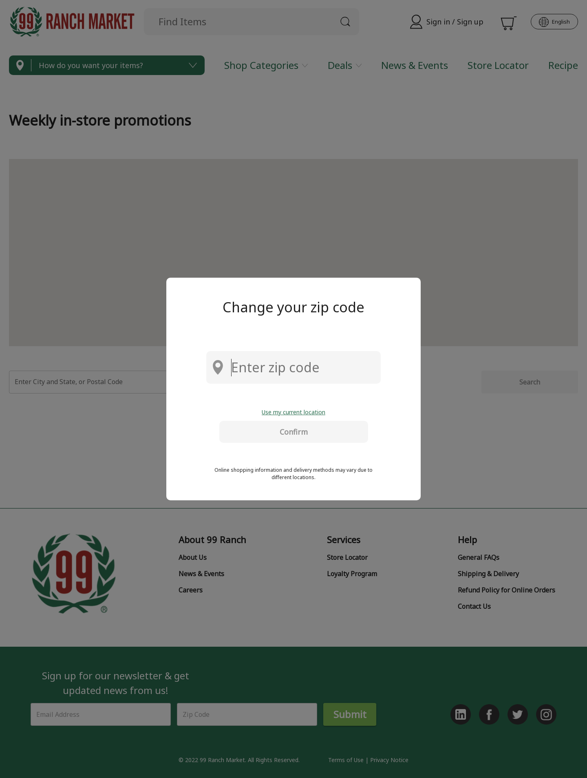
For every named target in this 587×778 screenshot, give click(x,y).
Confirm (294, 432)
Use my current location (293, 412)
